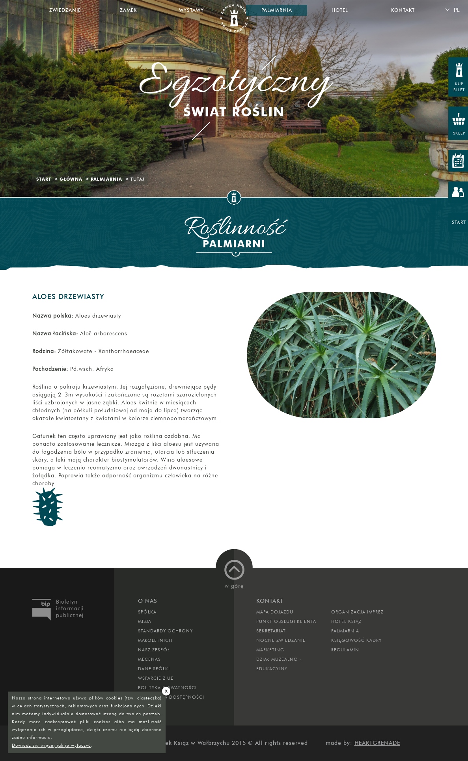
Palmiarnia (106, 179)
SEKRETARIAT (271, 631)
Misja (144, 621)
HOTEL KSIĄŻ (346, 621)
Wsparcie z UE (155, 678)
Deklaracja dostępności (171, 697)
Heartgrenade (377, 743)
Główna (71, 179)
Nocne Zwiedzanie (281, 640)
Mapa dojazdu (274, 612)
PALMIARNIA (345, 631)
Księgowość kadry (356, 640)
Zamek (128, 10)
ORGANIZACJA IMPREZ (357, 612)
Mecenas (149, 659)
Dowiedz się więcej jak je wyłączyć (51, 745)
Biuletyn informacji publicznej (70, 608)
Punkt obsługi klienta (286, 621)
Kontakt (403, 10)
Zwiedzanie (65, 10)
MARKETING (270, 650)
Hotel (340, 10)
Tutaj (137, 179)
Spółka (147, 612)
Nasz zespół (154, 650)
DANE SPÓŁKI (154, 668)
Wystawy (191, 10)
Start (43, 179)
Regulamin (345, 650)
